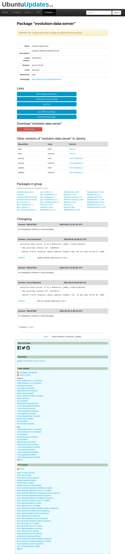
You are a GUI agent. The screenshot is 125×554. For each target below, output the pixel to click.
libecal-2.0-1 (68, 205)
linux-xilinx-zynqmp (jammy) (28, 478)
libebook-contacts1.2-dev (74, 200)
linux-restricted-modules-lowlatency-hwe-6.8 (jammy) (38, 508)
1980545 (21, 258)
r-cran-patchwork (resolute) (27, 411)
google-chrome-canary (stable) (29, 485)
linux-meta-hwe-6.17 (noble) (28, 523)
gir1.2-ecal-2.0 (46, 192)
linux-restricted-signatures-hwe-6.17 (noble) (34, 490)
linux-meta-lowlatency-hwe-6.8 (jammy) (32, 518)
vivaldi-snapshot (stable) (26, 480)
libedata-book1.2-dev (95, 192)
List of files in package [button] (46, 112)
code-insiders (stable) (25, 483)
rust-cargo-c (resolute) (26, 388)
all (21, 460)
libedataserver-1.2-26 (95, 200)
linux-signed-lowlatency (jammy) (29, 528)
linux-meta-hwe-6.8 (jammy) (28, 531)
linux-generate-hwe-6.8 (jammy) (29, 534)
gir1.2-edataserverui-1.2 (49, 202)
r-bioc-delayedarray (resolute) (28, 416)
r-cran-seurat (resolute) (26, 408)
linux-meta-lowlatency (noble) (28, 546)
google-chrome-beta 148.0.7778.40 (31, 361)
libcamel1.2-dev (46, 207)
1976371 (21, 301)
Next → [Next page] (32, 327)
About (46, 337)
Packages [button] (49, 12)
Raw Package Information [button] (46, 94)
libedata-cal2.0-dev (94, 197)
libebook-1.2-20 (70, 195)
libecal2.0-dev (69, 207)
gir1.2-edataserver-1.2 (49, 200)
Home (5, 12)
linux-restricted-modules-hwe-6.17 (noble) (33, 501)
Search (116, 13)
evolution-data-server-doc (27, 200)
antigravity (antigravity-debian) (29, 536)
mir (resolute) (22, 401)
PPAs (38, 12)
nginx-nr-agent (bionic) (26, 473)
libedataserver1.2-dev (95, 202)
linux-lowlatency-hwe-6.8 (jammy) (30, 544)
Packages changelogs (28, 372)
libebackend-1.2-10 (47, 210)
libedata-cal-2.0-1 (94, 195)
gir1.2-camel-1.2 (23, 202)
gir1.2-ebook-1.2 (23, 207)
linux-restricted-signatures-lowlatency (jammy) (35, 498)
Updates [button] (28, 12)
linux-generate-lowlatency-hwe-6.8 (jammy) (34, 521)
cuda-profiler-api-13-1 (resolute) (29, 381)
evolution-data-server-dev (27, 197)
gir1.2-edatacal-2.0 (47, 197)
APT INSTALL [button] (29, 129)
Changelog (16, 12)
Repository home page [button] (47, 117)
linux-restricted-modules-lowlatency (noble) (34, 541)
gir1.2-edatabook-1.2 (48, 195)
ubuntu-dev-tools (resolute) (27, 403)
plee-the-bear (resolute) (26, 442)
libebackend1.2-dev (71, 192)
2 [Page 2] (28, 327)
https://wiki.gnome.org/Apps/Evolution (46, 79)
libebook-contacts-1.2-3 (73, 197)
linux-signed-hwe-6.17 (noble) (28, 506)
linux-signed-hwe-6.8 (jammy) (28, 516)
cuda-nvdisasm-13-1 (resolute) (29, 383)
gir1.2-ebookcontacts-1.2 (26, 210)
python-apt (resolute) (25, 393)
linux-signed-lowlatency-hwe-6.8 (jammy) (33, 513)
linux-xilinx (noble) (24, 475)
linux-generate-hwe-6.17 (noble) (29, 526)
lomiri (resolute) (23, 398)
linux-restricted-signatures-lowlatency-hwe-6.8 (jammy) (38, 493)
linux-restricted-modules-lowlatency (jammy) (34, 539)
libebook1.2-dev (70, 202)
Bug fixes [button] (46, 104)
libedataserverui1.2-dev (96, 207)
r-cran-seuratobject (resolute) (28, 406)
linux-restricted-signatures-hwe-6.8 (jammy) (34, 495)
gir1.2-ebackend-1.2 (25, 205)
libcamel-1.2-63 (46, 205)
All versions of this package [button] (46, 99)
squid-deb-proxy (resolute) (27, 391)
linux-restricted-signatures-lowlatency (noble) (34, 488)
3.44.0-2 (72, 149)
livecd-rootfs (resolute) (26, 424)
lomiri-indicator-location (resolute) (30, 396)
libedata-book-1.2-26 (72, 210)
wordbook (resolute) (25, 386)
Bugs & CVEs (25, 375)
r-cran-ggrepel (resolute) (26, 414)
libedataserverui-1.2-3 (95, 205)
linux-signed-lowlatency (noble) (29, 503)
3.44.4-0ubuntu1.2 (76, 158)
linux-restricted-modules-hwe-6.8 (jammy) (33, 511)
